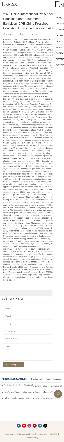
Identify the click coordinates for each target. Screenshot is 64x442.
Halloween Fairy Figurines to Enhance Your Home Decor (17, 398)
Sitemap (53, 434)
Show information (37, 379)
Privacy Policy (32, 438)
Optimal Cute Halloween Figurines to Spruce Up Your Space (48, 398)
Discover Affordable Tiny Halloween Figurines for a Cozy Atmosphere (48, 392)
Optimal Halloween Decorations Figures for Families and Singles (48, 386)
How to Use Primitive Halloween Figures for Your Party (17, 392)
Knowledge (57, 379)
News (48, 379)
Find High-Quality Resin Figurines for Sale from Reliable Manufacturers (18, 385)
